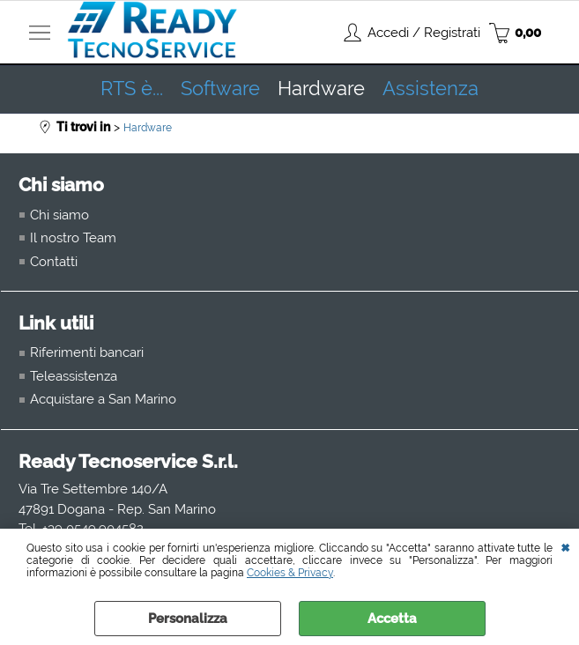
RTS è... (131, 89)
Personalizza (187, 618)
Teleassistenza (73, 376)
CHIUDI (565, 546)
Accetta (392, 618)
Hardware (321, 89)
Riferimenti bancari (87, 352)
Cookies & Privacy (290, 573)
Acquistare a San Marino (103, 399)
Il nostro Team (73, 238)
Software (220, 89)
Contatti (54, 262)
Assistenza (430, 89)
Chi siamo (59, 215)
